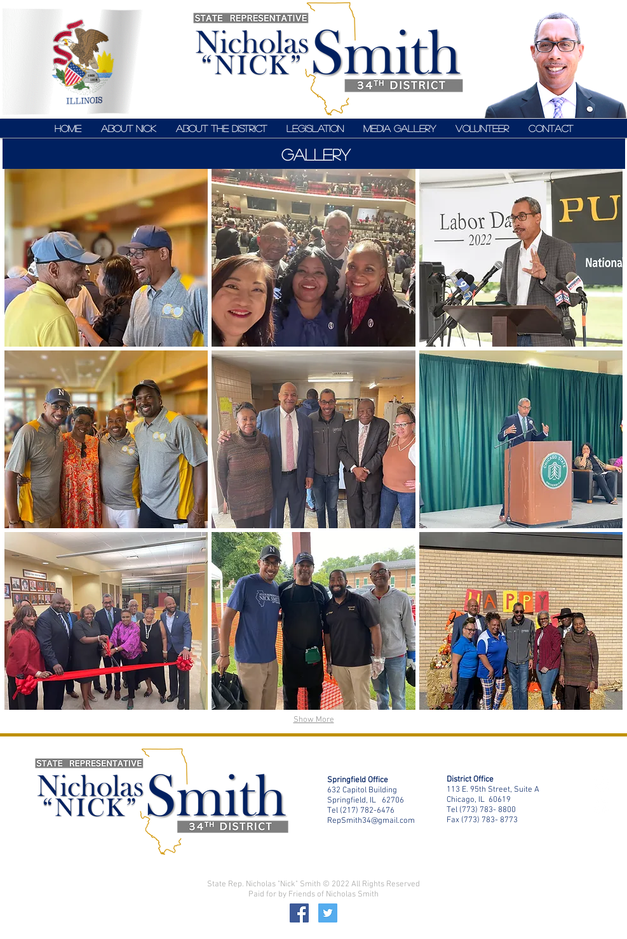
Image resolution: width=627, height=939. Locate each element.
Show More (313, 720)
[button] (106, 258)
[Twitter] (327, 912)
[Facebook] (299, 912)
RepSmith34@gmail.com (371, 821)
